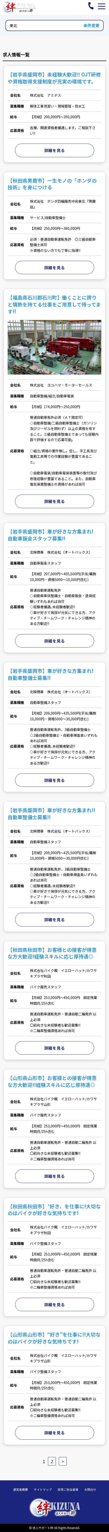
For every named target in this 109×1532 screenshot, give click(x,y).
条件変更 (91, 25)
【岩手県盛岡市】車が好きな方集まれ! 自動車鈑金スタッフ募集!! (53, 535)
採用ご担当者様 (68, 1490)
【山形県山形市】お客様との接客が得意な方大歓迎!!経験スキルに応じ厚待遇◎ (52, 1081)
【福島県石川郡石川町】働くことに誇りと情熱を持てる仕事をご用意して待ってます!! (54, 304)
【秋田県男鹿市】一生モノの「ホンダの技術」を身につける (52, 184)
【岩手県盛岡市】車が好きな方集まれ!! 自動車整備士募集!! (54, 813)
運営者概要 (20, 1490)
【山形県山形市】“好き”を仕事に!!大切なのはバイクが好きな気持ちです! (54, 1338)
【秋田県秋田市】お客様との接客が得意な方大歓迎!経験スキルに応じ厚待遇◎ (52, 953)
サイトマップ (43, 1490)
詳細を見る (54, 150)
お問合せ (90, 1490)
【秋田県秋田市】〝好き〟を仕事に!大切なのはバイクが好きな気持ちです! (54, 1210)
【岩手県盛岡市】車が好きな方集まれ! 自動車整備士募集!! (53, 674)
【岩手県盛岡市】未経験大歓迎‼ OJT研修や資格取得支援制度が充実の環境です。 (54, 78)
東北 (13, 25)
